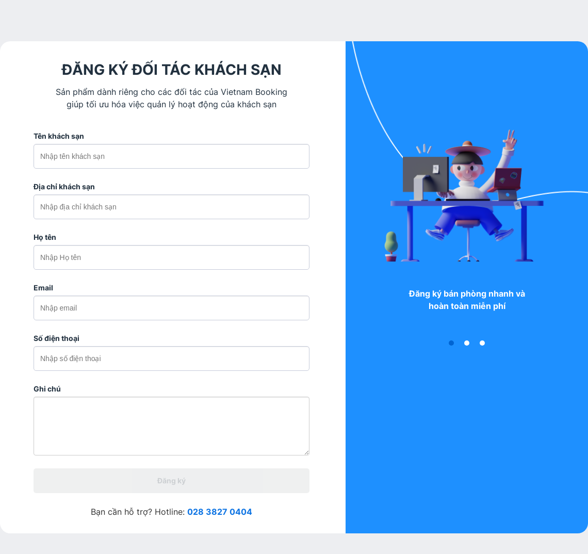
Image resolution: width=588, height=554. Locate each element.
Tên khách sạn (59, 136)
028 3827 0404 (219, 512)
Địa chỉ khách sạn (64, 186)
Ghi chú (47, 388)
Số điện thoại (56, 338)
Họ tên (45, 237)
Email (43, 287)
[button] (451, 343)
